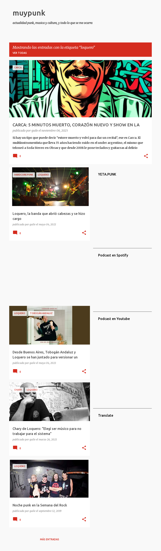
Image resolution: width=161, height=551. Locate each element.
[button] (145, 156)
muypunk (29, 12)
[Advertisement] (48, 273)
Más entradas (49, 539)
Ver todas (20, 53)
